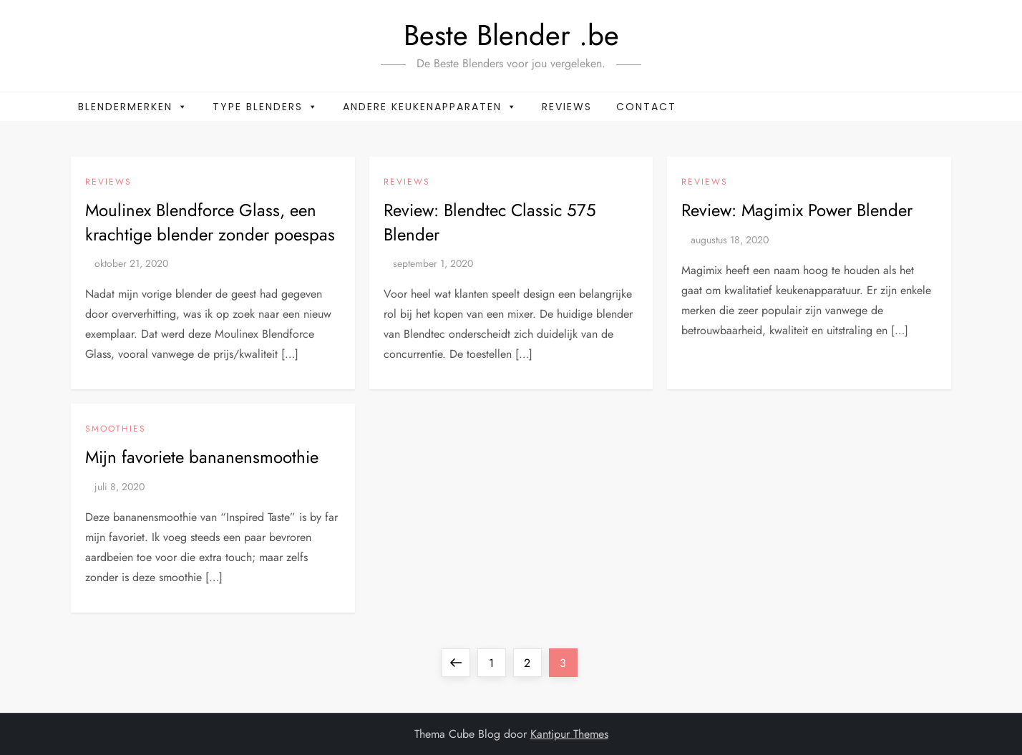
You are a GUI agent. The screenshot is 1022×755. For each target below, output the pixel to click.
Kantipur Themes (569, 734)
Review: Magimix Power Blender (796, 210)
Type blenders (265, 106)
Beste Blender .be (511, 35)
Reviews (567, 106)
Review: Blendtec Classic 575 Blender (490, 222)
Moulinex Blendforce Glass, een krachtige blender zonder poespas (210, 222)
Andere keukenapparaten (430, 106)
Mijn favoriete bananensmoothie (201, 456)
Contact (646, 106)
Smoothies (115, 429)
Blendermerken (133, 106)
